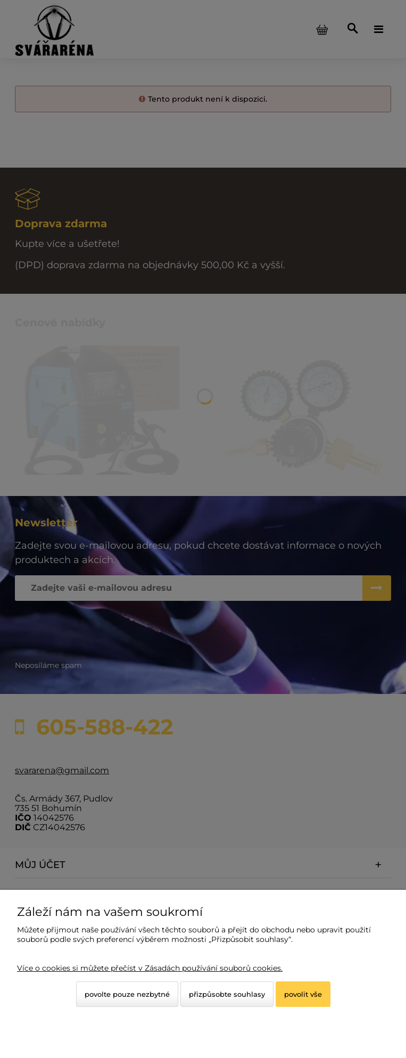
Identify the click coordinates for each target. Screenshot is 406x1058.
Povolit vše (303, 994)
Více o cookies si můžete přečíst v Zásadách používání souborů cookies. (150, 968)
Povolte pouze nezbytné (127, 994)
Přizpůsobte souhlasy (227, 994)
